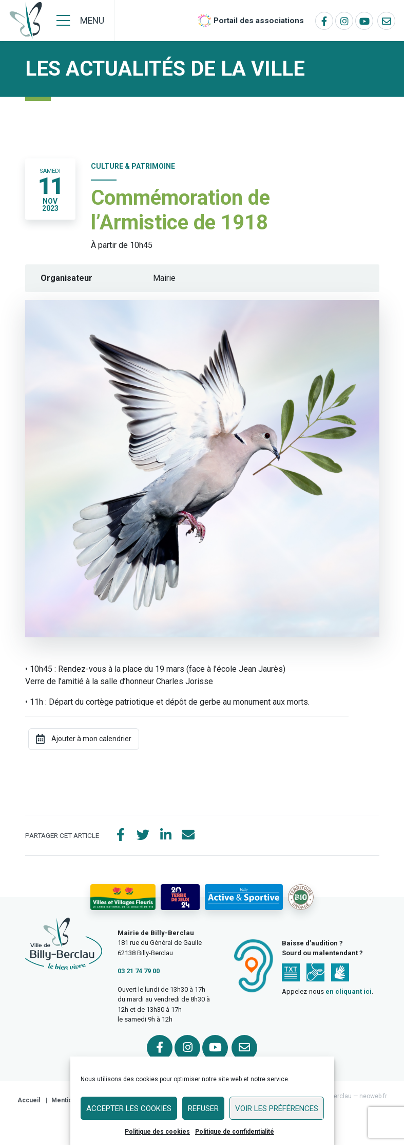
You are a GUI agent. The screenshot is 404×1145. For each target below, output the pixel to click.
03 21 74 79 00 (139, 971)
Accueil (28, 1100)
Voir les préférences (276, 1108)
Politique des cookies (157, 1131)
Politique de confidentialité (234, 1131)
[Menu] (80, 20)
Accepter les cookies (128, 1108)
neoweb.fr (373, 1096)
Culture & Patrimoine (133, 166)
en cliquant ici (348, 991)
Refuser (203, 1108)
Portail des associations (259, 20)
